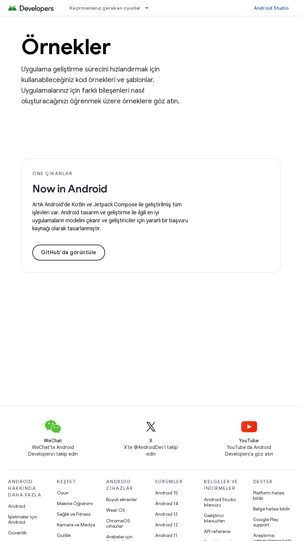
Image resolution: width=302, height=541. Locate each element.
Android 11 (166, 535)
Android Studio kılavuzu (220, 502)
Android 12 (166, 525)
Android (16, 506)
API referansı (217, 531)
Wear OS (115, 510)
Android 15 (166, 493)
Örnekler (65, 47)
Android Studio (271, 8)
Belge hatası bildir (271, 509)
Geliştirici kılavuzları (214, 518)
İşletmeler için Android (22, 519)
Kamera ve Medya (76, 525)
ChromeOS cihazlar (118, 523)
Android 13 (166, 514)
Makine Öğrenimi (75, 503)
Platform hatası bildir (268, 495)
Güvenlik (17, 533)
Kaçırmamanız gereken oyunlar (105, 8)
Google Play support (265, 522)
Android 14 (166, 503)
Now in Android (69, 188)
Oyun (63, 493)
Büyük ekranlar (121, 499)
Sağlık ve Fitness (73, 514)
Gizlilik (64, 535)
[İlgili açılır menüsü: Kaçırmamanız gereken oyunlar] (150, 8)
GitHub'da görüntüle (68, 252)
